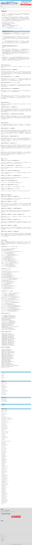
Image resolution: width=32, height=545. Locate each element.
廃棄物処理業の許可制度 (4, 495)
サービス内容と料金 (3, 373)
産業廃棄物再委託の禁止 (4, 488)
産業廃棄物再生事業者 (4, 476)
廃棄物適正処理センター (4, 469)
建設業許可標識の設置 (4, 443)
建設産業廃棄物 (3, 457)
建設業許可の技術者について (4, 423)
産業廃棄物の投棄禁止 (4, 474)
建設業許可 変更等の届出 (4, 411)
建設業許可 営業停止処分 (4, 448)
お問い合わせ (3, 378)
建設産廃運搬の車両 (3, 461)
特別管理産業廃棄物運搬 (4, 462)
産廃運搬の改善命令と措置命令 (4, 468)
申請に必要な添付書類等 (4, 436)
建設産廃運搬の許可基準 (4, 455)
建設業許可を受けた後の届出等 (4, 410)
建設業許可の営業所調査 (4, 394)
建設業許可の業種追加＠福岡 (4, 401)
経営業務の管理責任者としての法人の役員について (6, 417)
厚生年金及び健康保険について (4, 429)
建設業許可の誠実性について (4, 424)
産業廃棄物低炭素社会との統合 (4, 501)
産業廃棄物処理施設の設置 (4, 481)
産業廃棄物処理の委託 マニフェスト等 (5, 487)
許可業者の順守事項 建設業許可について (6, 431)
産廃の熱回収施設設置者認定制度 (5, 475)
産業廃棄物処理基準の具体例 (4, 482)
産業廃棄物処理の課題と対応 (4, 493)
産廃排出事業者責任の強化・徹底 (5, 494)
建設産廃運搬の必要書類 (4, 456)
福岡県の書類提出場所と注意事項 (5, 437)
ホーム (2, 535)
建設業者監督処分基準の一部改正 (5, 444)
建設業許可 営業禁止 (4, 449)
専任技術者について (3, 388)
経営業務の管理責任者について (4, 387)
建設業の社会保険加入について (4, 425)
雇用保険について (3, 430)
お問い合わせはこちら (26, 4)
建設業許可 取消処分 (4, 450)
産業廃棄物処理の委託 (4, 489)
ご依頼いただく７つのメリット (4, 536)
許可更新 (2, 412)
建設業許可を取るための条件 (4, 386)
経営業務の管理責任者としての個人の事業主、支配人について (7, 418)
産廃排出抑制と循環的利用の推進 (5, 500)
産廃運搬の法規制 (3, 463)
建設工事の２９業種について (4, 393)
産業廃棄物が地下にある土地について (5, 480)
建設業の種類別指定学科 (4, 442)
